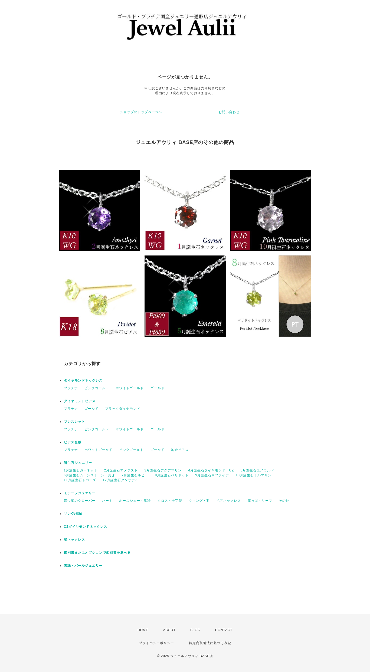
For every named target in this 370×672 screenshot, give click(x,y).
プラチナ (71, 388)
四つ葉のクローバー (80, 501)
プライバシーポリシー (156, 643)
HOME (142, 630)
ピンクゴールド (96, 388)
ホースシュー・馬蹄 (135, 501)
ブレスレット (74, 422)
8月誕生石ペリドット (172, 475)
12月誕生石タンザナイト (122, 480)
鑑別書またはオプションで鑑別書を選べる (97, 553)
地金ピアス (180, 450)
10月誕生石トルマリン (253, 475)
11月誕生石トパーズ (80, 480)
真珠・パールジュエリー (83, 566)
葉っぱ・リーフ (260, 501)
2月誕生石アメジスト (121, 470)
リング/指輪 (73, 514)
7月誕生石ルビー (135, 475)
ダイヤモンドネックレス (83, 380)
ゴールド (157, 388)
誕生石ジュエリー (78, 463)
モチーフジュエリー (80, 493)
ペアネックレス (228, 501)
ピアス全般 (72, 442)
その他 (284, 501)
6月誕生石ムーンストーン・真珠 (89, 475)
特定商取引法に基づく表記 (210, 643)
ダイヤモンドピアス (80, 401)
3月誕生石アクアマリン (163, 470)
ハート (107, 501)
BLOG (195, 630)
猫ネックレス (74, 540)
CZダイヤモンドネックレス (85, 527)
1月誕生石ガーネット (81, 470)
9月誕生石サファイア (212, 475)
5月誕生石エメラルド (257, 470)
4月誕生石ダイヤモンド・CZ (211, 470)
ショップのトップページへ (141, 112)
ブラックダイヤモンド (122, 409)
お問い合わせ (229, 112)
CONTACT (224, 630)
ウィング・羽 (199, 501)
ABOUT (169, 630)
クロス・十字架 (170, 501)
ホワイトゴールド (130, 388)
